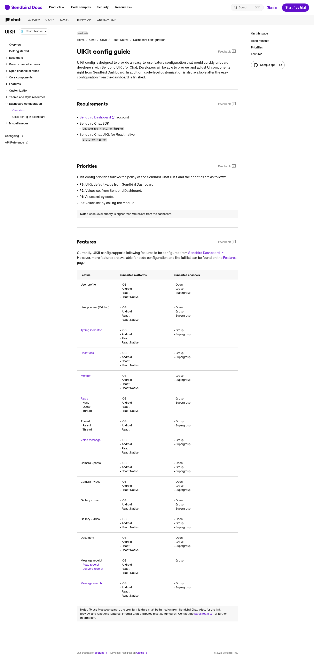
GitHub (141, 653)
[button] (34, 31)
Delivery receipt (93, 569)
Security (103, 7)
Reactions (87, 353)
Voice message (90, 440)
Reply (84, 398)
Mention (86, 376)
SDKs (65, 19)
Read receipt (91, 565)
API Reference (16, 142)
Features (229, 257)
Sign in (272, 7)
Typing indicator (91, 330)
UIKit (49, 19)
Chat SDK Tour (106, 19)
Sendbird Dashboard (97, 117)
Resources (124, 7)
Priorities (257, 47)
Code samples (81, 7)
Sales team (203, 614)
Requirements (260, 41)
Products (57, 7)
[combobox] (34, 31)
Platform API (83, 19)
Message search (91, 583)
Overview (34, 19)
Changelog (14, 136)
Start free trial (295, 7)
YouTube (101, 653)
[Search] (247, 7)
